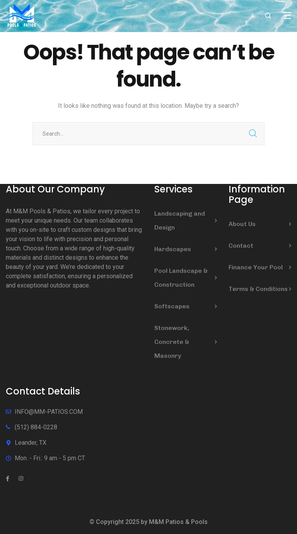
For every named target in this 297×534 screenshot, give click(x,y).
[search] (268, 16)
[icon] (7, 478)
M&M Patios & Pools (178, 521)
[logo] (22, 15)
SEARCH (253, 134)
